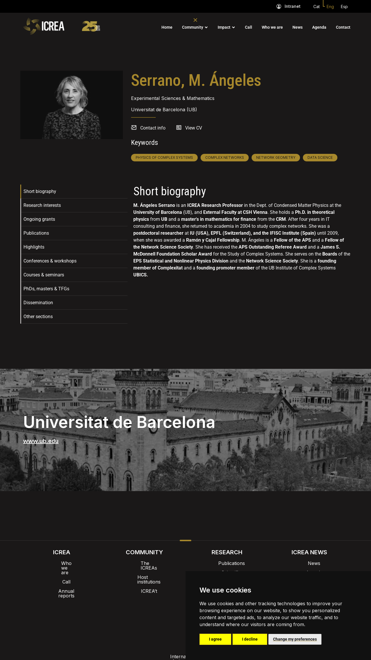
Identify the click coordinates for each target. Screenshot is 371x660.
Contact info (153, 128)
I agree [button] (215, 639)
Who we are (272, 27)
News (297, 27)
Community (192, 27)
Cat (316, 6)
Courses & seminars (43, 275)
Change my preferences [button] (295, 639)
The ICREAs (144, 563)
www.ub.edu (41, 440)
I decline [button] (250, 639)
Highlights (33, 247)
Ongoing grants (39, 219)
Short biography (39, 191)
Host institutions (144, 572)
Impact (224, 27)
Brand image (165, 600)
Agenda (319, 27)
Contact (343, 27)
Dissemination (38, 302)
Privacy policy (156, 615)
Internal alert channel (108, 615)
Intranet (293, 6)
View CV (193, 128)
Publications (36, 233)
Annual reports (62, 582)
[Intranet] (279, 6)
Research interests (42, 205)
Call (248, 27)
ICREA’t (144, 582)
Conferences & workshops (50, 261)
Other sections (38, 316)
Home (166, 27)
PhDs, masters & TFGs (46, 288)
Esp (344, 6)
